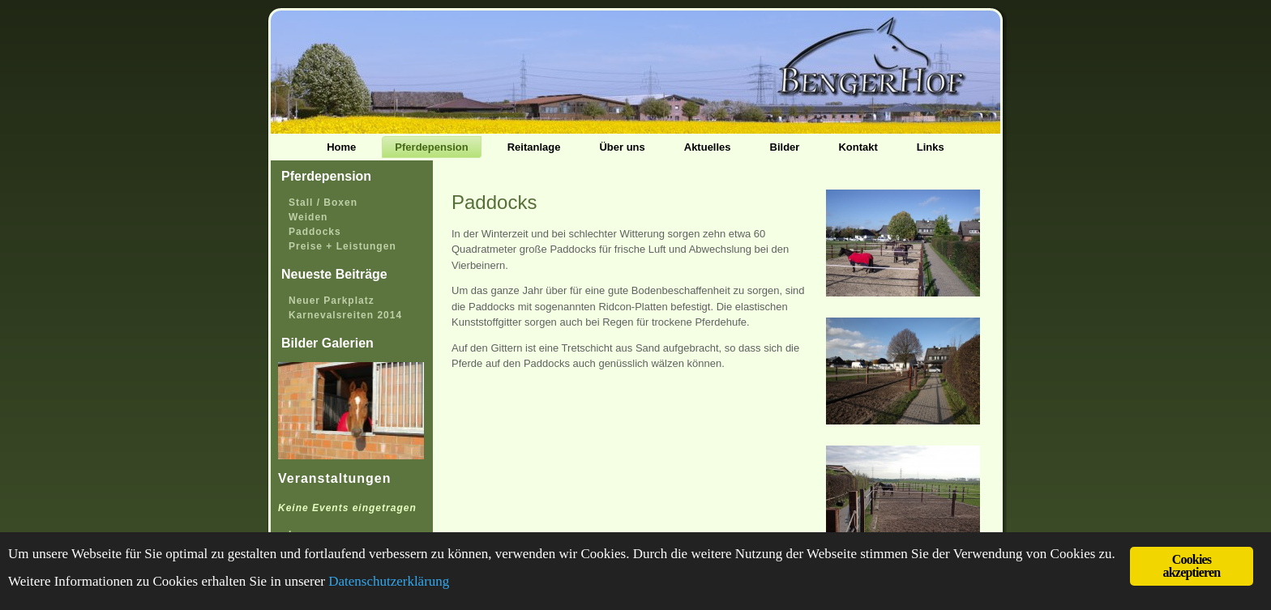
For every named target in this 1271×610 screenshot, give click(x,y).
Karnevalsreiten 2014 (345, 315)
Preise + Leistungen (342, 246)
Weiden (308, 217)
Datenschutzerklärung (388, 581)
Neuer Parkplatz (331, 300)
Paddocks (315, 231)
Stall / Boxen (323, 202)
